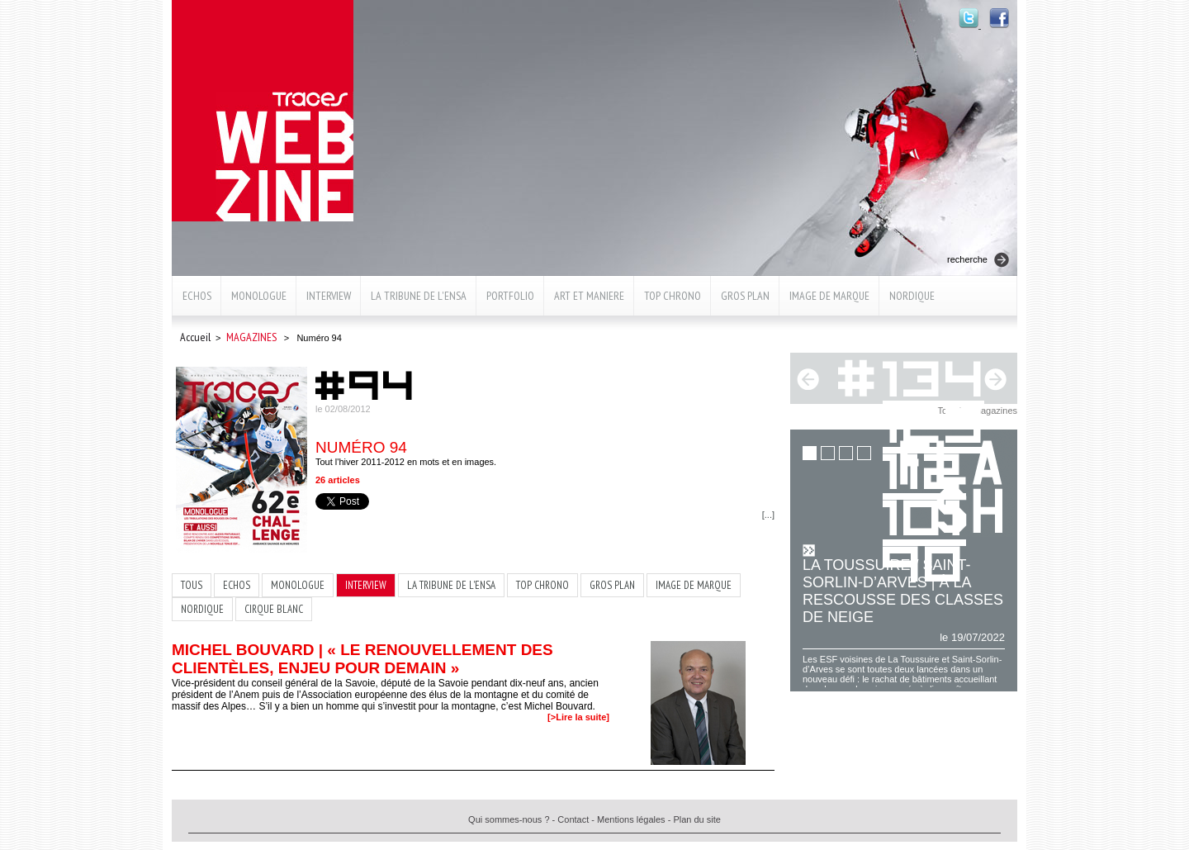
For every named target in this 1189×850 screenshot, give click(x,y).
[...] (768, 515)
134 (935, 375)
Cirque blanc (273, 609)
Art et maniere (589, 295)
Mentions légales (631, 819)
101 (924, 514)
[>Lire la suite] (578, 717)
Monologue (259, 295)
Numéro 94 (361, 447)
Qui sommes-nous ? (508, 819)
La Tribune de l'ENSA (419, 295)
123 (935, 422)
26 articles (337, 480)
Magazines (251, 337)
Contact (573, 819)
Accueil (195, 337)
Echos (196, 295)
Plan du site (696, 819)
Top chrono (672, 295)
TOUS (191, 585)
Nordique (912, 295)
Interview (328, 295)
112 (924, 468)
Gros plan (745, 295)
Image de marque (829, 295)
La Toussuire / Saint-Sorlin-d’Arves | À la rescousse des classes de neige (903, 591)
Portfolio (510, 295)
